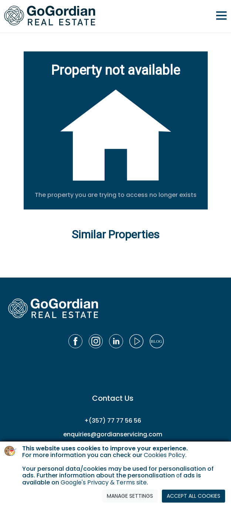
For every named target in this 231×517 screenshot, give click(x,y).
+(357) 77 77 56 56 (112, 420)
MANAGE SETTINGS (130, 496)
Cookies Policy (164, 455)
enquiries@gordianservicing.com (112, 434)
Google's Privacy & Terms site (104, 482)
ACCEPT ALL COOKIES (193, 496)
